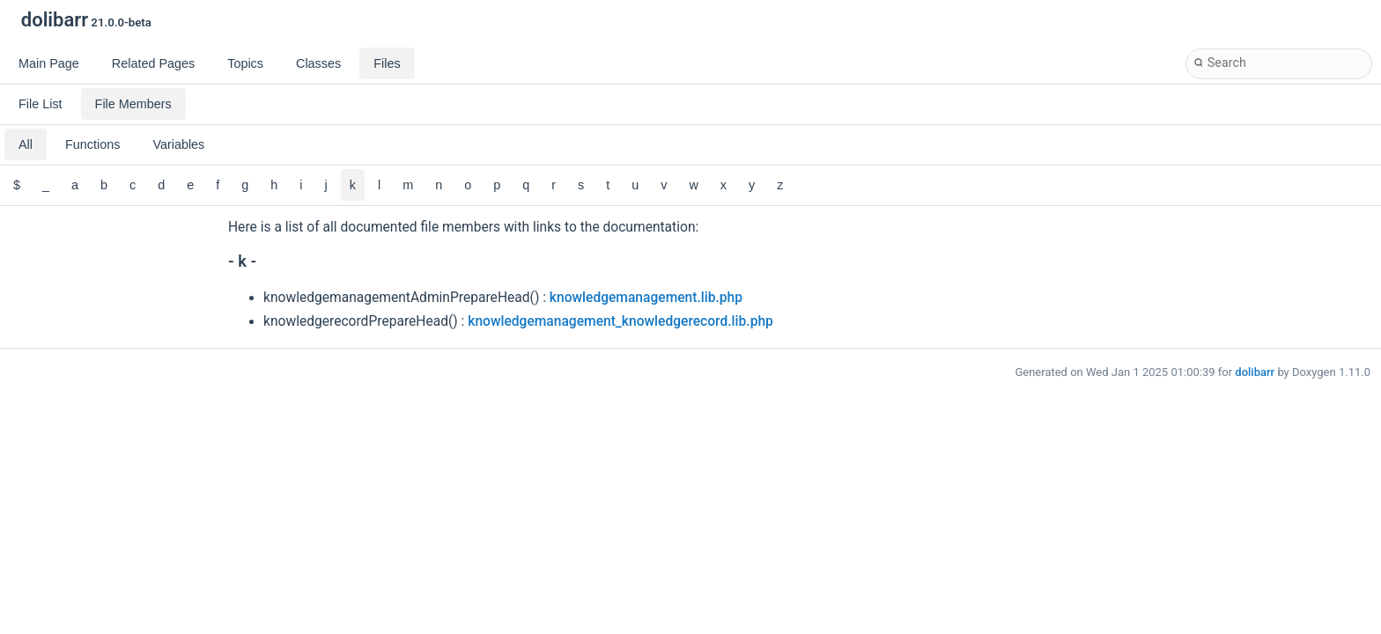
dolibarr (1254, 372)
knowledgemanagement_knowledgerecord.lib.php (620, 321)
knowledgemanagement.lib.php (646, 298)
